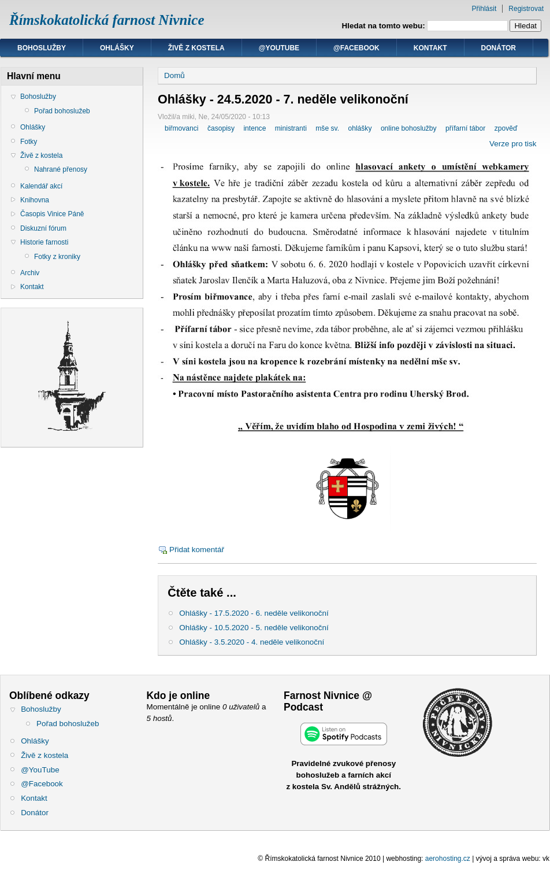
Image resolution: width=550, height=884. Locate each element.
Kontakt (430, 48)
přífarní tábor (465, 128)
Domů (174, 75)
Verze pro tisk (512, 143)
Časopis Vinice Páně (52, 214)
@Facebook (356, 48)
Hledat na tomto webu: (385, 25)
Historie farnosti (44, 242)
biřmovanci (181, 128)
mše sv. (327, 128)
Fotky (28, 142)
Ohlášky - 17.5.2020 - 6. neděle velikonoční (253, 613)
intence (254, 128)
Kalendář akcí (41, 186)
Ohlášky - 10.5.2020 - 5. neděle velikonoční (253, 627)
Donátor (498, 48)
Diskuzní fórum (43, 228)
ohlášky (359, 128)
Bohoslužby (41, 48)
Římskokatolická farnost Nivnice (107, 20)
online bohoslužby (409, 128)
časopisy (221, 128)
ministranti (291, 128)
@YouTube (279, 48)
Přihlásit (484, 9)
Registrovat (526, 9)
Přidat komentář (196, 549)
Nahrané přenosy (60, 169)
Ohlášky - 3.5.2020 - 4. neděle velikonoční (251, 642)
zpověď (506, 128)
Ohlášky (117, 48)
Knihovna (34, 200)
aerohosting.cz (447, 859)
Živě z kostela (196, 48)
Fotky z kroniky (57, 257)
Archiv (29, 273)
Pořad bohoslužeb (62, 111)
